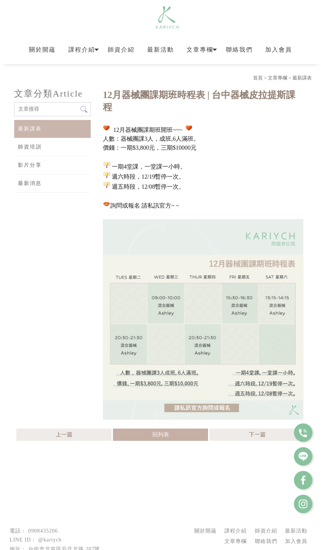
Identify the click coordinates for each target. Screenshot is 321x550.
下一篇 (257, 434)
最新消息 (29, 183)
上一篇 (64, 434)
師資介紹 (121, 49)
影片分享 (29, 165)
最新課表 (302, 78)
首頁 (258, 78)
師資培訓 (29, 147)
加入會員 (278, 49)
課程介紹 (81, 49)
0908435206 (43, 531)
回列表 (160, 434)
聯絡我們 (239, 49)
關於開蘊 (42, 49)
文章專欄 (200, 49)
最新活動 (160, 49)
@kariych (50, 540)
